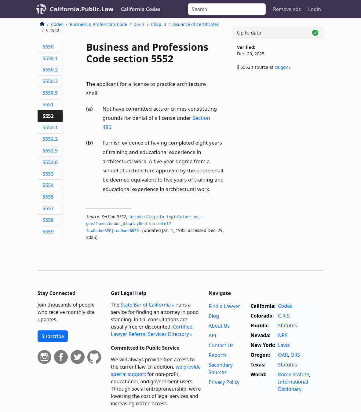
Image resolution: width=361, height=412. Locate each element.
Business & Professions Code (98, 24)
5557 (48, 208)
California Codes (141, 9)
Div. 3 (138, 24)
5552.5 (50, 150)
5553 (48, 174)
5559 (48, 231)
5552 (48, 116)
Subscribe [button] (53, 336)
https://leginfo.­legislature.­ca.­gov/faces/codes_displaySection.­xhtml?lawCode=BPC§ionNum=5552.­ (144, 224)
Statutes (287, 325)
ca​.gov (281, 67)
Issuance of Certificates (196, 24)
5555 (48, 196)
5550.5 (50, 93)
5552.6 (50, 162)
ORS (295, 354)
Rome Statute (293, 374)
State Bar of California (146, 304)
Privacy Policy (224, 382)
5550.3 (50, 81)
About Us (219, 325)
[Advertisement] (277, 123)
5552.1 (50, 127)
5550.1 (50, 58)
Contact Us (221, 345)
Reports (218, 355)
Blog (214, 316)
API (212, 335)
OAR (283, 354)
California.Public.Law (82, 9)
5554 (48, 185)
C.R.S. (284, 315)
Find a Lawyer (224, 306)
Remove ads (287, 9)
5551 (48, 104)
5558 (48, 220)
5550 (48, 46)
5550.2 (50, 69)
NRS (282, 335)
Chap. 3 (158, 24)
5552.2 (50, 139)
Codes (57, 24)
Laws (284, 345)
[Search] (227, 9)
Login (314, 9)
